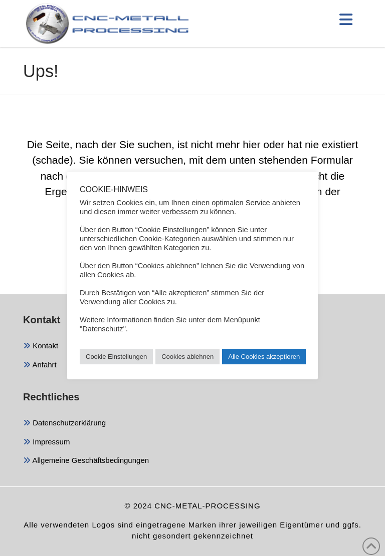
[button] (346, 19)
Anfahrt (40, 365)
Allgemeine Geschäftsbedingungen (86, 461)
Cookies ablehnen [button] (187, 356)
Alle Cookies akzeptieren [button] (264, 356)
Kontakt (40, 346)
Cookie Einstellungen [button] (116, 356)
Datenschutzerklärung (64, 423)
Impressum (46, 442)
